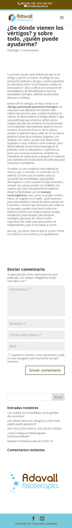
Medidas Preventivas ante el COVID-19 (30, 441)
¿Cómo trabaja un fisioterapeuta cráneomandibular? (26, 434)
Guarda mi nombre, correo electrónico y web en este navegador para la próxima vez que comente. (36, 358)
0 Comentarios (30, 50)
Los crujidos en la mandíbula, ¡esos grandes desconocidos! (33, 414)
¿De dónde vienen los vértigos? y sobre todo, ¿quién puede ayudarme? (34, 422)
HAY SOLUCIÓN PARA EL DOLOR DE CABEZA (34, 428)
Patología (13, 50)
